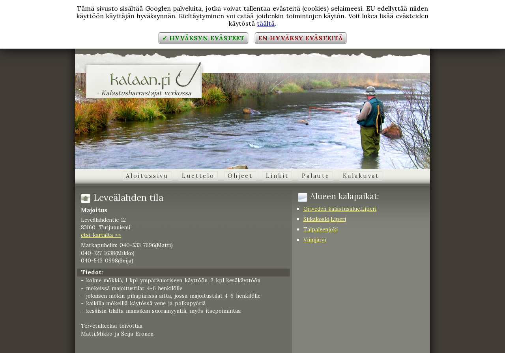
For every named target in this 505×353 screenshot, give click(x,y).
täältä (266, 23)
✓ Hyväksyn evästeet (203, 38)
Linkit (277, 175)
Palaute (316, 175)
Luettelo (198, 175)
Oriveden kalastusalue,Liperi (340, 208)
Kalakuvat (361, 175)
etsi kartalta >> (101, 234)
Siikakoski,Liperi (324, 219)
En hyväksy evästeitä (300, 38)
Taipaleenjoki (320, 229)
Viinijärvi (314, 239)
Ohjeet (240, 175)
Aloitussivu (147, 175)
